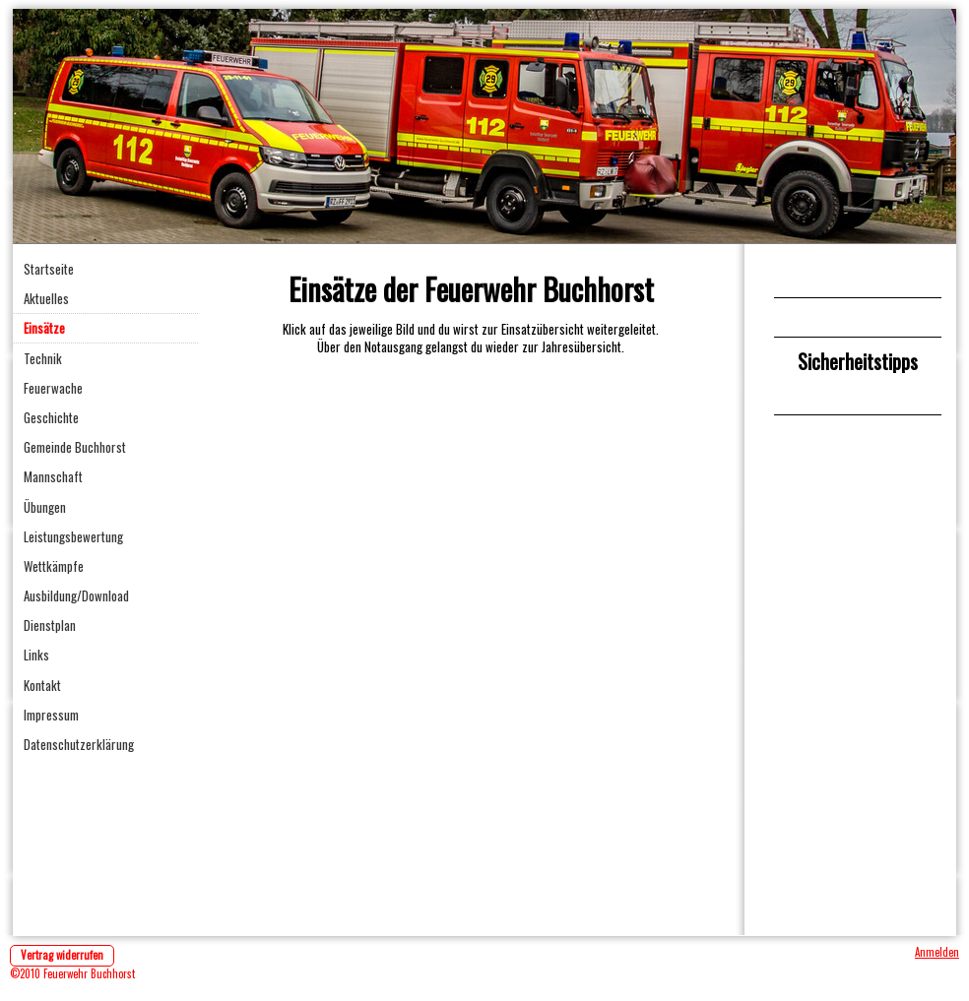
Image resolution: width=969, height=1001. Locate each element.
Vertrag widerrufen (62, 955)
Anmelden (937, 952)
